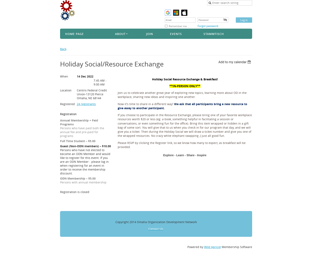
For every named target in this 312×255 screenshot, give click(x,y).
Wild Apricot (212, 247)
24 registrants (86, 104)
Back (63, 49)
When (64, 76)
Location (66, 90)
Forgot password (208, 26)
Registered (67, 104)
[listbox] (235, 62)
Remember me (178, 26)
